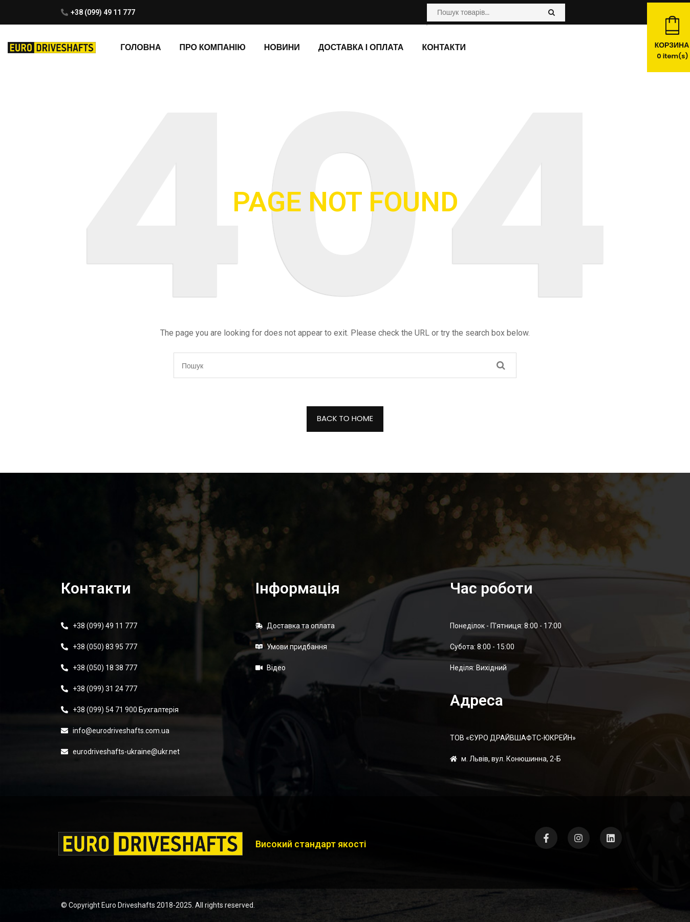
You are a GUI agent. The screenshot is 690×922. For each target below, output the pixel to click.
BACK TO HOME (345, 418)
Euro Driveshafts (128, 905)
